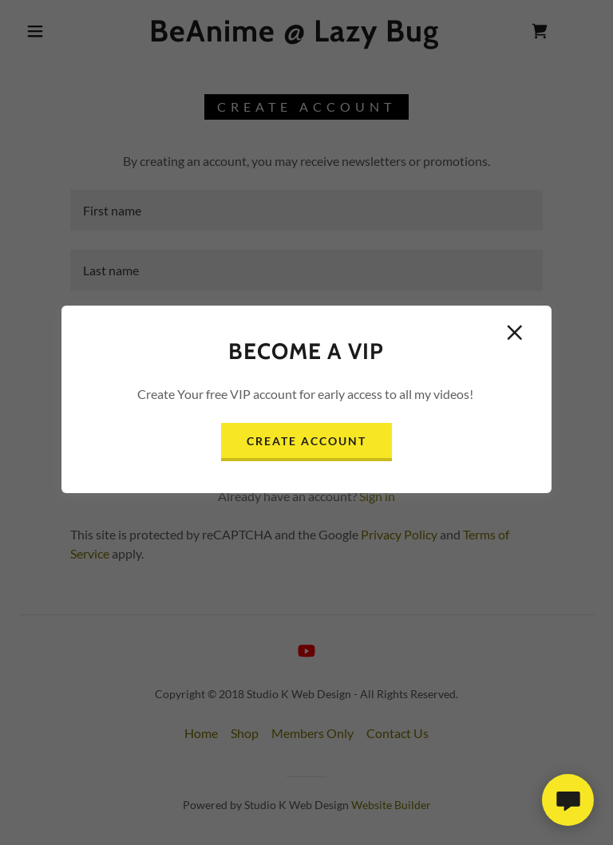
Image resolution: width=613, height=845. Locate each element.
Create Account (306, 441)
